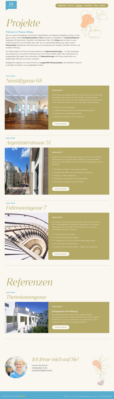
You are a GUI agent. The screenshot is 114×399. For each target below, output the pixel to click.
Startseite (66, 396)
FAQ (72, 396)
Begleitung (62, 5)
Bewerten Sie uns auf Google (10, 396)
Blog (96, 5)
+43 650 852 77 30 (39, 368)
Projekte (79, 5)
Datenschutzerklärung (84, 396)
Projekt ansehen (61, 124)
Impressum (95, 396)
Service (71, 5)
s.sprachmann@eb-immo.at (42, 370)
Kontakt (102, 5)
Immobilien (88, 5)
